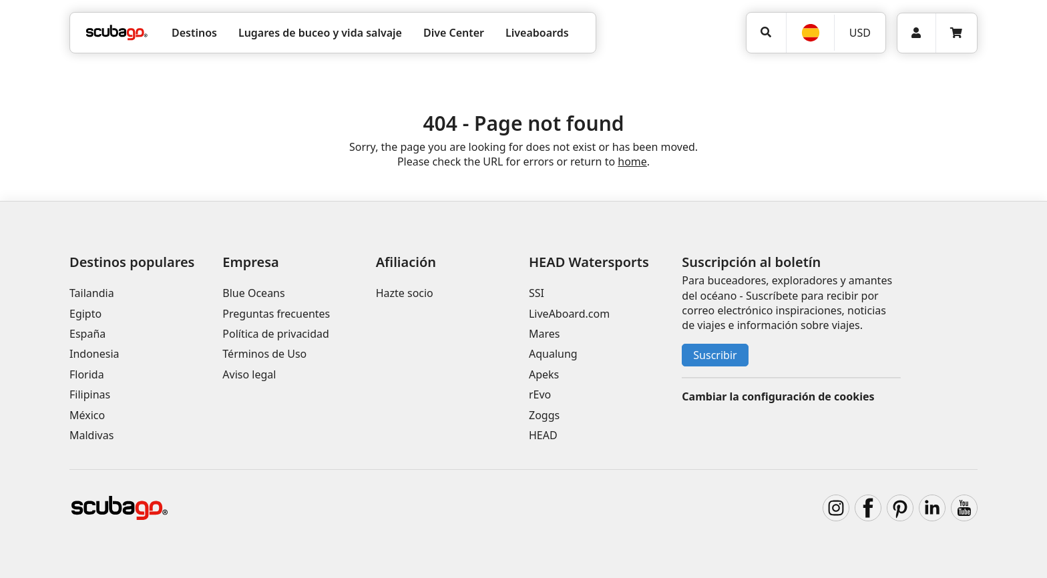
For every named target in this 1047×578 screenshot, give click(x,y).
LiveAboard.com (569, 313)
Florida (86, 374)
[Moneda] (859, 33)
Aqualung (553, 353)
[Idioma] (810, 33)
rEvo (540, 394)
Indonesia (94, 353)
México (87, 415)
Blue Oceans (253, 293)
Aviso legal (249, 374)
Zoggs (544, 415)
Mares (544, 333)
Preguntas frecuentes (276, 313)
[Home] (117, 33)
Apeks (544, 374)
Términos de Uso (264, 353)
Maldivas (91, 435)
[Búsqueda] (766, 32)
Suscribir (715, 355)
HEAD (543, 435)
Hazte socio (404, 293)
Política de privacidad (275, 333)
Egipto (85, 313)
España (87, 333)
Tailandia (91, 293)
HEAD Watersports (589, 262)
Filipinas (89, 394)
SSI (536, 293)
